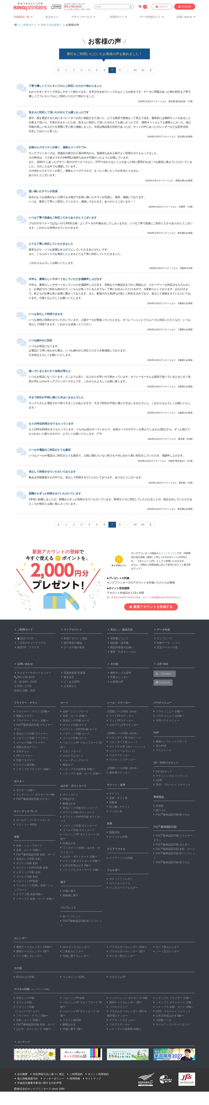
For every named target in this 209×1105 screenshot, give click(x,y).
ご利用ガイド (29, 24)
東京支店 (67, 677)
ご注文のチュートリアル (30, 642)
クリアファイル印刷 (120, 858)
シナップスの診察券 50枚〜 (77, 769)
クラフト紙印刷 (24, 764)
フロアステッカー (118, 755)
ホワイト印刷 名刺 (26, 863)
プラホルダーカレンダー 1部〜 (126, 951)
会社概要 (21, 1074)
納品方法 (127, 629)
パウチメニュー (162, 702)
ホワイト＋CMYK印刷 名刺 (31, 867)
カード (64, 702)
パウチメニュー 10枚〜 (168, 711)
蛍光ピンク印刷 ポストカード (78, 808)
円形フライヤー (24, 760)
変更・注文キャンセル (121, 651)
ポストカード (69, 794)
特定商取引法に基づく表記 (47, 1074)
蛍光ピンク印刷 (24, 998)
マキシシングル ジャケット (170, 775)
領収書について (118, 638)
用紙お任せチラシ (25, 747)
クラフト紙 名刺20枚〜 (28, 894)
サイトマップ (91, 1078)
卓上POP (160, 745)
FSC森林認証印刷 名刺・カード (34, 854)
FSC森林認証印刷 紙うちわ (171, 814)
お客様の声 (115, 681)
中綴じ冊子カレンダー (74, 956)
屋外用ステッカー (118, 772)
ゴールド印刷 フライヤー (30, 742)
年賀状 (158, 805)
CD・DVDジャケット (165, 762)
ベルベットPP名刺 (26, 881)
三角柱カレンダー (72, 951)
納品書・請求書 (118, 642)
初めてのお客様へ (51, 24)
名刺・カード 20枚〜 (27, 850)
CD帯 (157, 780)
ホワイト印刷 (23, 1002)
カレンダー (20, 938)
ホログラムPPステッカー (123, 724)
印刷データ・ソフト (166, 642)
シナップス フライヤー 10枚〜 (172, 998)
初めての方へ (25, 638)
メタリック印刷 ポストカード (78, 825)
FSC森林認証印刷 (164, 826)
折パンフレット (70, 916)
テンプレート (162, 638)
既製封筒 (113, 832)
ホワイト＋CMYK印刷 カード (78, 729)
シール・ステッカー (118, 702)
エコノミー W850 (25, 824)
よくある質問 (69, 681)
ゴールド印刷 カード (73, 738)
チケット (113, 793)
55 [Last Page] (142, 70)
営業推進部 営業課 (72, 672)
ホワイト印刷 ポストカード (77, 812)
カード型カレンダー (166, 947)
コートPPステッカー (120, 716)
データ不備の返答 (72, 647)
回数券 (112, 802)
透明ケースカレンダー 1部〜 (32, 951)
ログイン (162, 6)
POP (156, 732)
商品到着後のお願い (120, 647)
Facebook (163, 682)
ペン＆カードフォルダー (122, 887)
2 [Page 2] (74, 70)
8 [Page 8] (120, 70)
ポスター (19, 781)
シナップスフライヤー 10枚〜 (32, 769)
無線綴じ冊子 (69, 895)
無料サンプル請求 (119, 672)
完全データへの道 (165, 647)
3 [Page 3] (81, 70)
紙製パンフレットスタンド (170, 741)
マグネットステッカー (121, 759)
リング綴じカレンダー (28, 956)
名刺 (16, 836)
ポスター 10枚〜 (24, 790)
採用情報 (73, 1078)
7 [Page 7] (112, 70)
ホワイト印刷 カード (73, 724)
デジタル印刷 (32, 989)
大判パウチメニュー (166, 720)
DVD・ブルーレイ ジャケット (172, 784)
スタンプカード (70, 751)
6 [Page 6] (104, 70)
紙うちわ (159, 810)
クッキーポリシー (52, 1078)
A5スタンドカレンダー (74, 947)
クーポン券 (114, 811)
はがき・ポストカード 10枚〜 (79, 856)
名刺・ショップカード (28, 845)
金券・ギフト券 (117, 798)
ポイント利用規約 (97, 1074)
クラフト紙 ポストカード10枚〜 (80, 861)
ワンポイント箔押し (73, 977)
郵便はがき (68, 803)
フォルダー (113, 870)
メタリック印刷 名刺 (27, 872)
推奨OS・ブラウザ (26, 647)
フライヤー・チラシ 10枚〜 (31, 720)
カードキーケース (118, 883)
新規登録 (184, 6)
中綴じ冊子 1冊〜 (71, 1029)
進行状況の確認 (71, 642)
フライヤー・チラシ (25, 702)
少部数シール (162, 1020)
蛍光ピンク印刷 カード (74, 720)
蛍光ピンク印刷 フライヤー (31, 733)
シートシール (121, 751)
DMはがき (67, 799)
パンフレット (68, 907)
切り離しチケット (118, 806)
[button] (83, 17)
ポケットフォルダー (120, 879)
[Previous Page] (58, 70)
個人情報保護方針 (26, 1078)
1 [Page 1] (66, 70)
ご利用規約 (74, 1074)
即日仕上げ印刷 (24, 977)
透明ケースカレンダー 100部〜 (33, 947)
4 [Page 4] (89, 70)
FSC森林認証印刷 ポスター (32, 799)
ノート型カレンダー (166, 951)
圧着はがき (68, 843)
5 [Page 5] (97, 70)
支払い (112, 629)
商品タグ (66, 764)
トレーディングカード (74, 760)
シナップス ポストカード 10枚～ (80, 869)
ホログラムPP (116, 977)
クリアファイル (116, 849)
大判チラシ (21, 751)
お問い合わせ (23, 664)
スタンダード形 (124, 737)
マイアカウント (71, 629)
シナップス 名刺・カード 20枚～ (173, 1007)
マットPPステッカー (120, 720)
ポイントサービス (168, 553)
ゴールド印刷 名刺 (26, 876)
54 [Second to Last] (135, 70)
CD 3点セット (162, 771)
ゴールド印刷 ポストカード (77, 830)
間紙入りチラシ (24, 716)
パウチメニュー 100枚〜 (168, 716)
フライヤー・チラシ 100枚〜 (32, 711)
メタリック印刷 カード (74, 733)
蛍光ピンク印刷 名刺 (27, 858)
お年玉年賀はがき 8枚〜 (75, 865)
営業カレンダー (118, 677)
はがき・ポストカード (73, 785)
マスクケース (162, 750)
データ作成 (161, 629)
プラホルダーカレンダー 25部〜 (127, 947)
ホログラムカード (72, 755)
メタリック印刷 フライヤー (31, 738)
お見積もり (68, 686)
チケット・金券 (116, 784)
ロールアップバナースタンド (32, 820)
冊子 (63, 882)
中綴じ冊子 (68, 891)
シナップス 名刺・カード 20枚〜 (34, 898)
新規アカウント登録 (73, 638)
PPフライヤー (23, 755)
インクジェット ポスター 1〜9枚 (34, 794)
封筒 (109, 823)
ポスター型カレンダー (121, 956)
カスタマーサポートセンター (32, 672)
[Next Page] (150, 70)
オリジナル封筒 (117, 836)
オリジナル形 (126, 746)
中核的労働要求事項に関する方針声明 (38, 1083)
